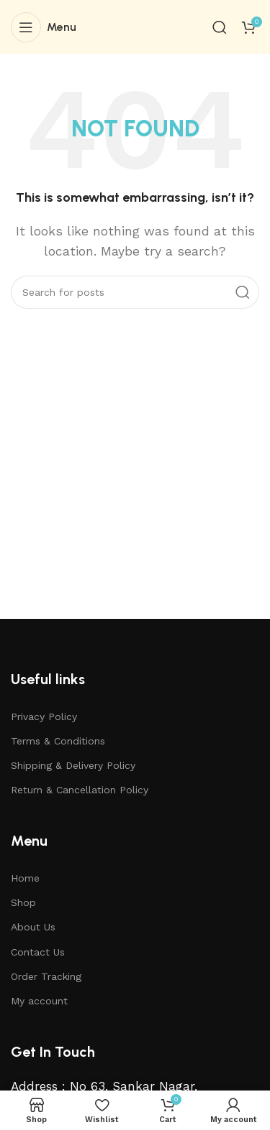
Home (25, 878)
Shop (23, 902)
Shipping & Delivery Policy (73, 765)
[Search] (219, 27)
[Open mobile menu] (44, 27)
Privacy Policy (44, 716)
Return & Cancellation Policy (79, 789)
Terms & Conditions (58, 741)
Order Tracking (46, 976)
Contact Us (38, 952)
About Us (33, 927)
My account (39, 1001)
